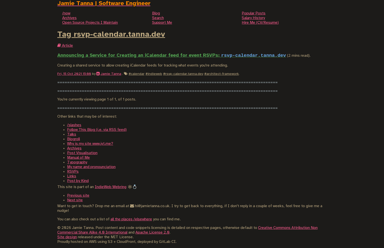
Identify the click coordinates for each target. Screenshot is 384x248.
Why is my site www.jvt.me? (90, 144)
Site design (67, 237)
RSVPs (73, 171)
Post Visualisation (82, 153)
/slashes (74, 125)
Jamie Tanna (110, 74)
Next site (75, 200)
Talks (71, 134)
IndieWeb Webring (110, 187)
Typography (77, 162)
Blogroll (73, 139)
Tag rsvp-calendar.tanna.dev (111, 34)
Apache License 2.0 (152, 232)
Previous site (78, 195)
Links (71, 176)
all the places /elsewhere (131, 219)
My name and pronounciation (91, 167)
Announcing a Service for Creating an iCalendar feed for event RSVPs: (171, 55)
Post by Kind (78, 181)
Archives (74, 148)
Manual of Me (78, 158)
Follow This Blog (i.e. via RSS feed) (97, 130)
